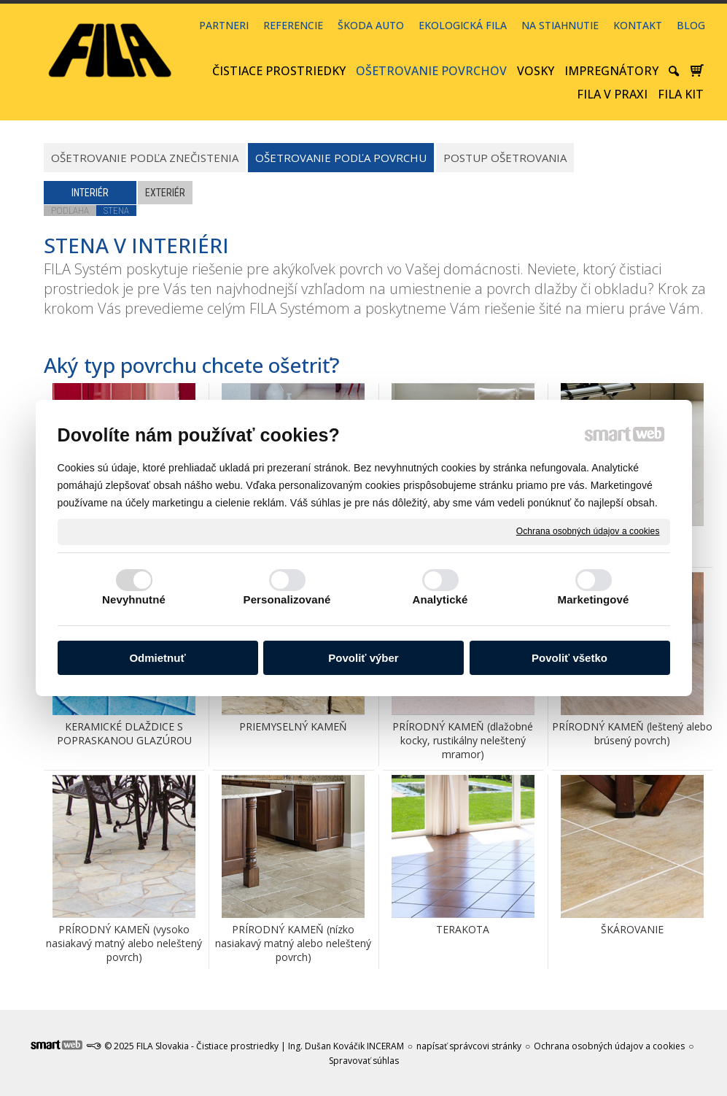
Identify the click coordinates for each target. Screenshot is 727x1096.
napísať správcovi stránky (468, 1046)
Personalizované (287, 599)
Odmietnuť (157, 658)
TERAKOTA (462, 929)
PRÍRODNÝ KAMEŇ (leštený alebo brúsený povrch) (633, 733)
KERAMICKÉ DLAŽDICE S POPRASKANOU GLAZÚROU (124, 733)
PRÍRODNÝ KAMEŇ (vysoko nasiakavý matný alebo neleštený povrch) (125, 943)
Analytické (439, 599)
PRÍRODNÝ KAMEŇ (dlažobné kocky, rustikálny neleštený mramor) (464, 740)
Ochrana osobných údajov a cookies (588, 531)
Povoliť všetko (569, 658)
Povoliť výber (363, 658)
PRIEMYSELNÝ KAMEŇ (293, 726)
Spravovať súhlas (364, 1060)
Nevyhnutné (134, 599)
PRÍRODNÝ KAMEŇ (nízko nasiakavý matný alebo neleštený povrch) (294, 943)
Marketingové (593, 599)
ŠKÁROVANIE (632, 929)
